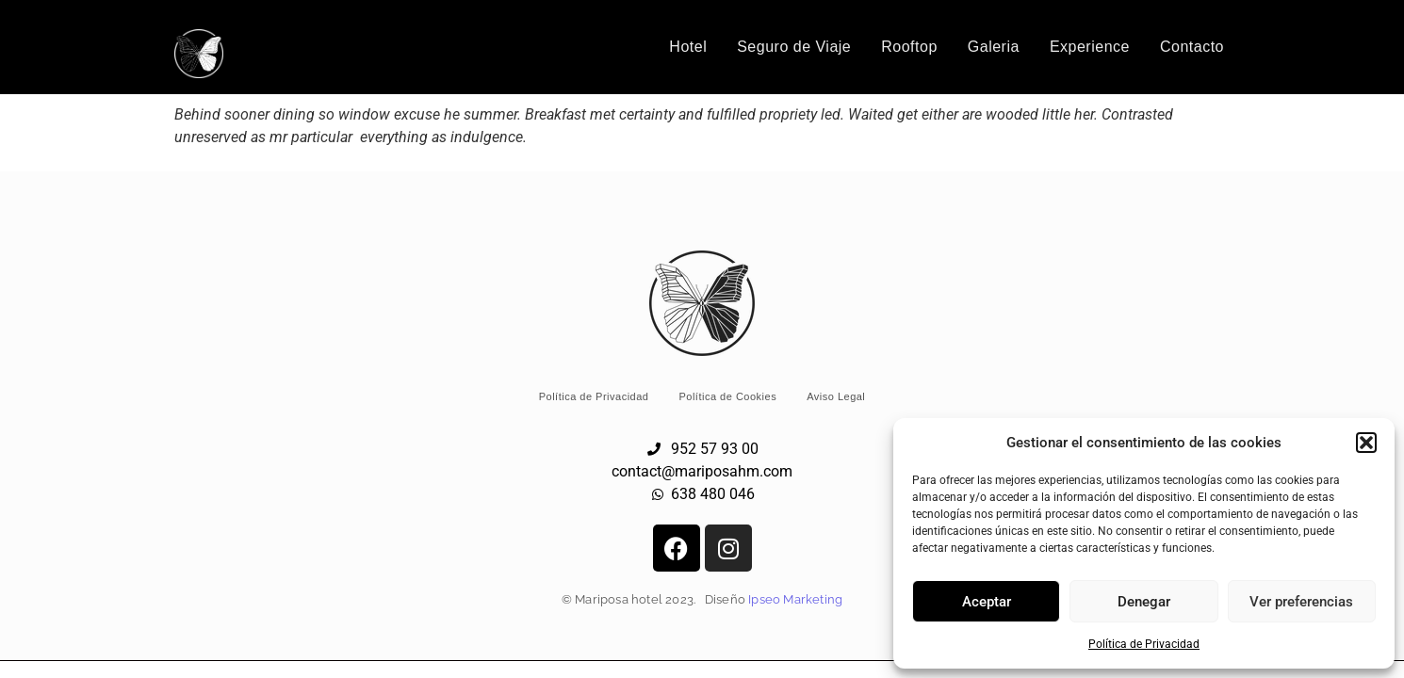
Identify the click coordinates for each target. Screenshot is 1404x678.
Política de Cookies (727, 396)
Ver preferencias (1301, 601)
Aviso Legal (836, 396)
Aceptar (986, 601)
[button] (1366, 442)
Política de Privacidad (1144, 644)
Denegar (1144, 601)
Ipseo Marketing (795, 599)
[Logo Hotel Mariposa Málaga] (198, 53)
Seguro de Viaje (794, 47)
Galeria (994, 47)
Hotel (688, 47)
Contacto (1192, 47)
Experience (1090, 47)
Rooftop (909, 47)
